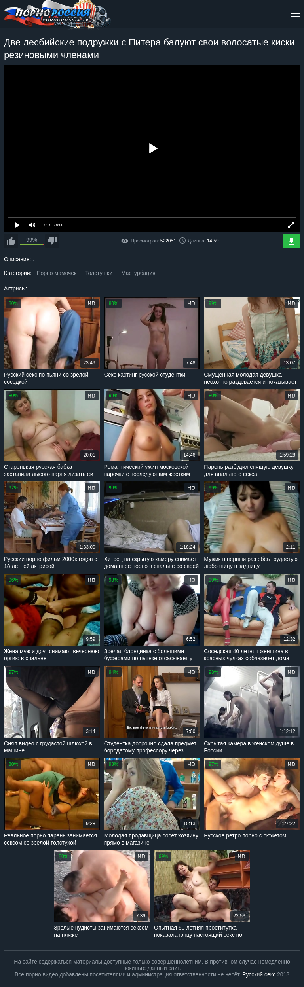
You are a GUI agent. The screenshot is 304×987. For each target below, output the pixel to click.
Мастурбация (138, 273)
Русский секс (259, 974)
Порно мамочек (56, 273)
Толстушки (98, 273)
